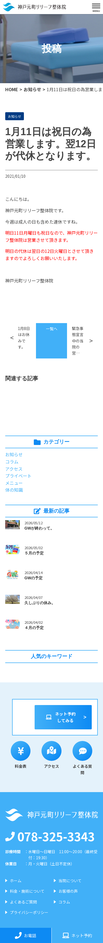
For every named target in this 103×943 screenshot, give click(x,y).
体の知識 (14, 489)
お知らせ (32, 89)
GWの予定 (33, 578)
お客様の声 (68, 891)
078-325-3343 (50, 836)
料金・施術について (27, 891)
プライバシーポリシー (29, 912)
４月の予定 (34, 627)
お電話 (25, 935)
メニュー (14, 483)
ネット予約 (77, 935)
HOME (11, 89)
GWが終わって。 (39, 528)
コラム (11, 461)
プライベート (18, 475)
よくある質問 (83, 758)
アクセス (14, 468)
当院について (70, 880)
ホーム (15, 880)
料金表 (21, 755)
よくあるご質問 (23, 902)
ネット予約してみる (60, 717)
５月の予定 (34, 553)
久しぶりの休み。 (39, 603)
